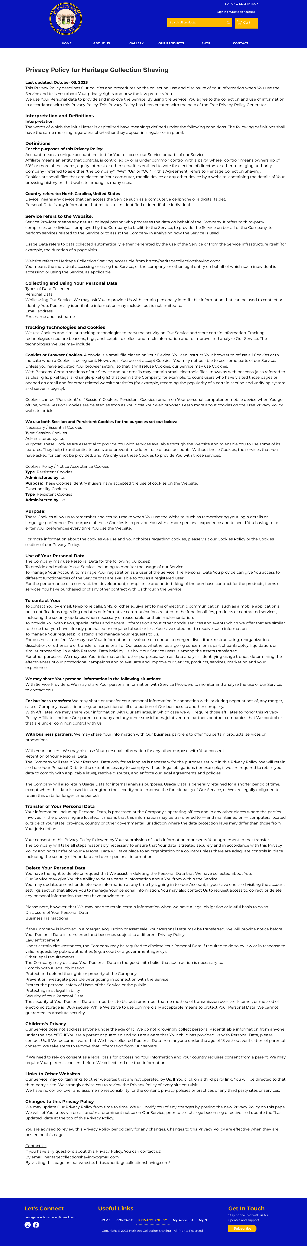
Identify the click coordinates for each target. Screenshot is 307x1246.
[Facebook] (36, 1225)
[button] (246, 22)
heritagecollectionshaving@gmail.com (81, 1157)
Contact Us (35, 1145)
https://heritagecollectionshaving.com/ (183, 261)
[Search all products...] (192, 22)
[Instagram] (28, 1225)
